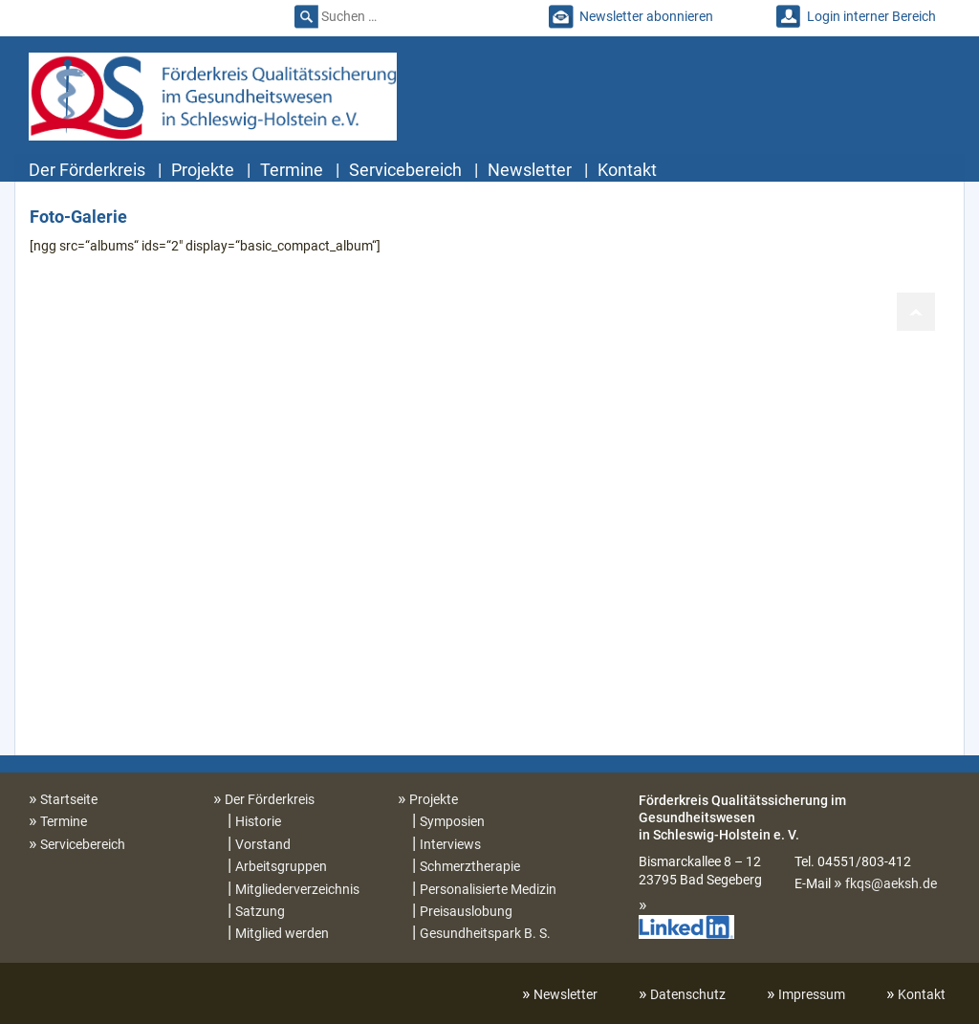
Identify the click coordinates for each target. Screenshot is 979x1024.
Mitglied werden (282, 933)
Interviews (450, 844)
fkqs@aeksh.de (891, 883)
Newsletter (530, 170)
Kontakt (627, 170)
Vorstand (263, 844)
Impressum (811, 994)
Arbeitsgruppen (281, 866)
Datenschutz (688, 994)
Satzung (260, 911)
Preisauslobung (466, 911)
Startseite (69, 799)
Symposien (452, 821)
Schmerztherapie (470, 866)
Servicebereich (405, 170)
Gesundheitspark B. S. (485, 933)
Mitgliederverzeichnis (297, 889)
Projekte (202, 170)
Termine (291, 170)
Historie (258, 821)
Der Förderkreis (87, 170)
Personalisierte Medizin (488, 889)
